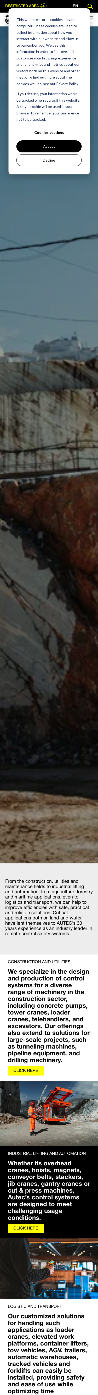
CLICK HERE (25, 1071)
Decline (49, 160)
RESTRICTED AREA (26, 6)
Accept (49, 146)
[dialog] (49, 91)
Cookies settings (49, 132)
